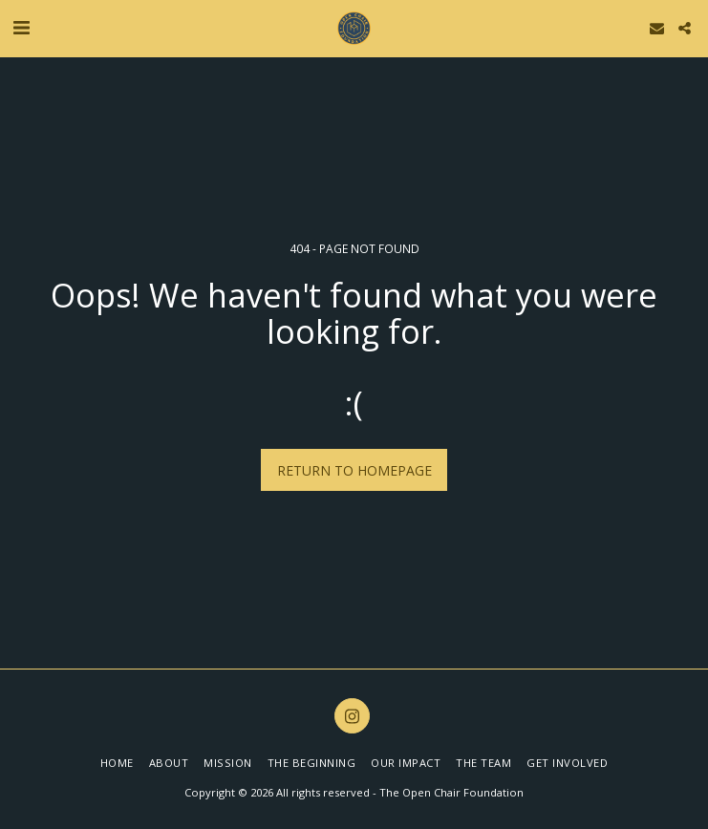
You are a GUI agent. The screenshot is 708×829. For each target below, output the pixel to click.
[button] (21, 27)
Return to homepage (354, 470)
